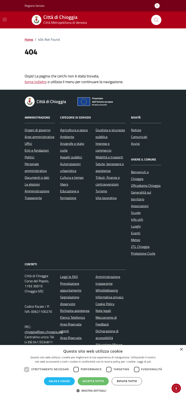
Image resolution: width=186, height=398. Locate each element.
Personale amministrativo (36, 167)
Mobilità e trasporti (109, 157)
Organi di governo (37, 130)
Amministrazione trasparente (108, 280)
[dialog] (93, 371)
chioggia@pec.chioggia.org (44, 331)
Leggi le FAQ (69, 276)
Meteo (135, 239)
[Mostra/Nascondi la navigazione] (4, 19)
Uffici (28, 143)
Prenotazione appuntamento (70, 287)
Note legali (103, 310)
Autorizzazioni (70, 163)
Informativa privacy (110, 297)
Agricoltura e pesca (74, 130)
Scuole (136, 212)
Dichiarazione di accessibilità (107, 334)
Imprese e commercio (103, 147)
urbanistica (68, 170)
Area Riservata (71, 337)
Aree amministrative (39, 136)
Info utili (137, 219)
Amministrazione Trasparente (37, 194)
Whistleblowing (107, 290)
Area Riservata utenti (71, 328)
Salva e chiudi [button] (59, 381)
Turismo (101, 191)
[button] (93, 390)
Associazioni (140, 205)
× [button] (181, 349)
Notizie (136, 130)
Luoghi (136, 226)
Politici (29, 157)
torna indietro (36, 82)
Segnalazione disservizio (69, 300)
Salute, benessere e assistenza (110, 167)
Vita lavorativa (106, 197)
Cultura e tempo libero (71, 181)
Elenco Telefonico (72, 317)
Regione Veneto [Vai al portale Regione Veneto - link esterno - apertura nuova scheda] (34, 5)
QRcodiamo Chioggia (146, 185)
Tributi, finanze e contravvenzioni (108, 181)
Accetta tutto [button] (93, 381)
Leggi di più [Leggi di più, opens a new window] (144, 361)
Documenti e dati (37, 177)
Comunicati (139, 136)
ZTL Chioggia (140, 246)
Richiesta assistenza (74, 310)
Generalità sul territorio (141, 196)
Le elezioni (32, 184)
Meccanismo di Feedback (106, 321)
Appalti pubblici (71, 157)
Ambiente (67, 136)
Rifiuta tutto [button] (127, 381)
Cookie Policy (105, 303)
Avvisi (135, 143)
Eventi (135, 233)
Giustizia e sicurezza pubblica (110, 133)
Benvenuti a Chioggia (140, 175)
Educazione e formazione (69, 194)
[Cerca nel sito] (156, 20)
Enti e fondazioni (37, 150)
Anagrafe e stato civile (72, 147)
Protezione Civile (143, 253)
